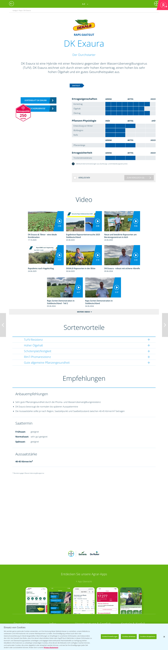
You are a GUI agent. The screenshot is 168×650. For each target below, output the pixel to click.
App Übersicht (85, 581)
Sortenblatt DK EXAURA (35, 100)
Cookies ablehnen (128, 636)
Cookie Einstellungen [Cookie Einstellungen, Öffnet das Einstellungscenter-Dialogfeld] (110, 636)
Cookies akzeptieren (147, 636)
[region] (84, 637)
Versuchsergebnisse (35, 108)
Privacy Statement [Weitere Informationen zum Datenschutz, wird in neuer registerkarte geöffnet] (51, 647)
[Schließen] (164, 636)
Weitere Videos (83, 312)
